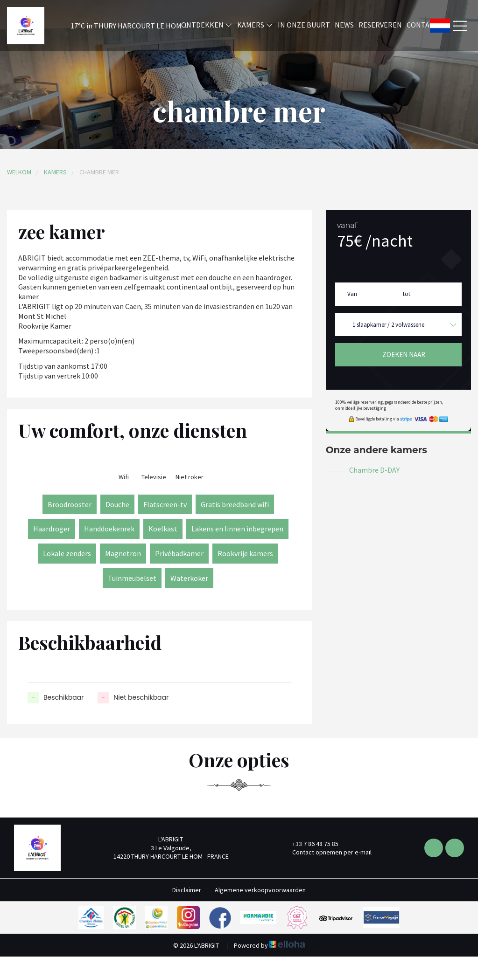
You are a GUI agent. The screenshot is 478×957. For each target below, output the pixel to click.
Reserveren (380, 24)
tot (406, 294)
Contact (422, 24)
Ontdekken (206, 24)
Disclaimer (186, 890)
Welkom (19, 172)
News (344, 24)
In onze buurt (304, 24)
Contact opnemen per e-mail (326, 852)
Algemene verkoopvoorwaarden (260, 890)
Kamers (255, 24)
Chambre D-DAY (374, 470)
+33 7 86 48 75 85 (309, 844)
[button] (117, 26)
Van (352, 294)
